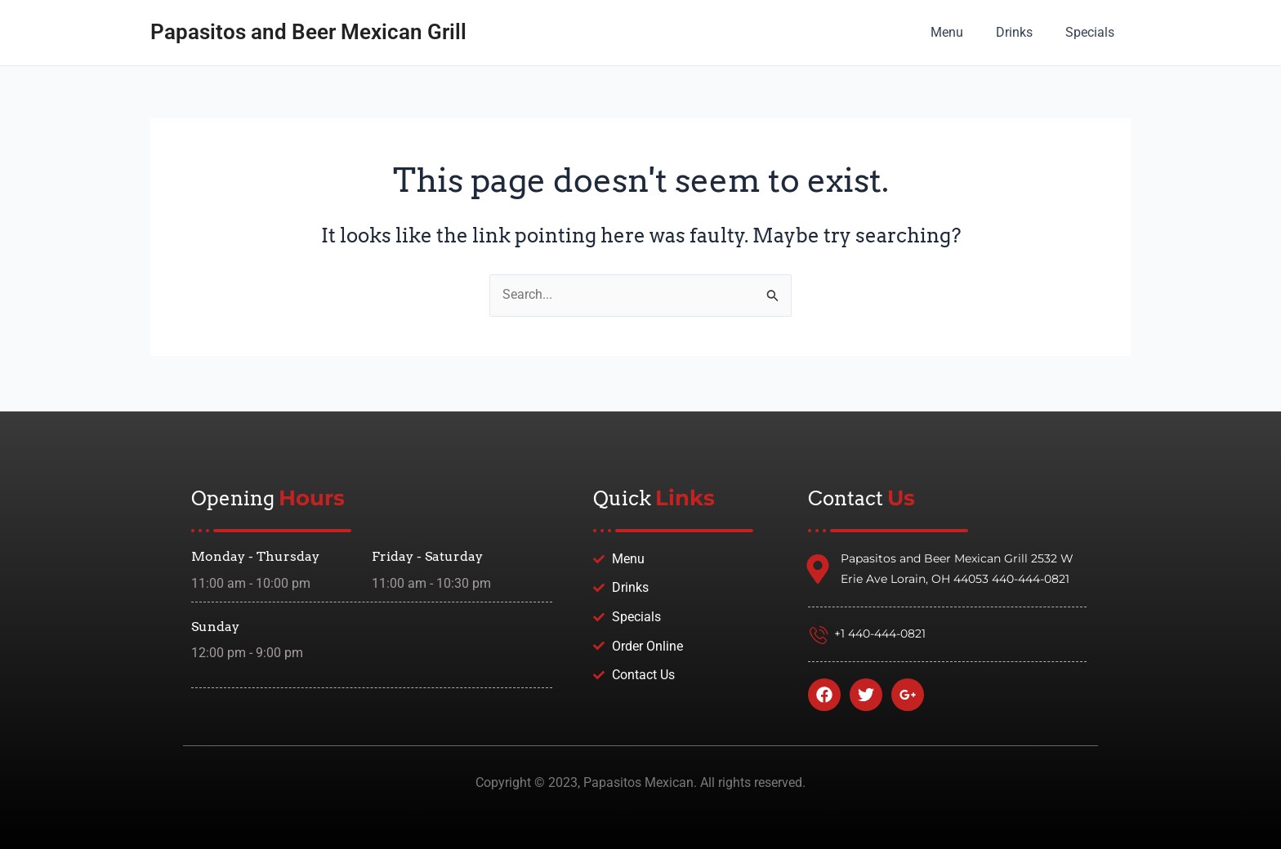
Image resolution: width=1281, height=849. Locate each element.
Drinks (1024, 32)
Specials (1093, 32)
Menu (963, 32)
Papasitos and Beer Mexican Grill (308, 32)
